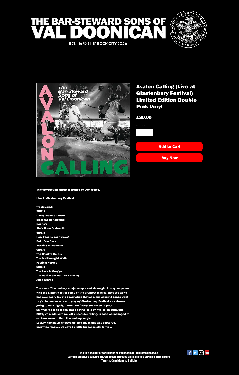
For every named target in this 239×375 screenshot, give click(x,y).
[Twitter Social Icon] (195, 352)
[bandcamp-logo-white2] (201, 352)
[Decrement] (139, 132)
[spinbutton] (145, 132)
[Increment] (150, 132)
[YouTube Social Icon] (207, 352)
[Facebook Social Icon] (189, 352)
